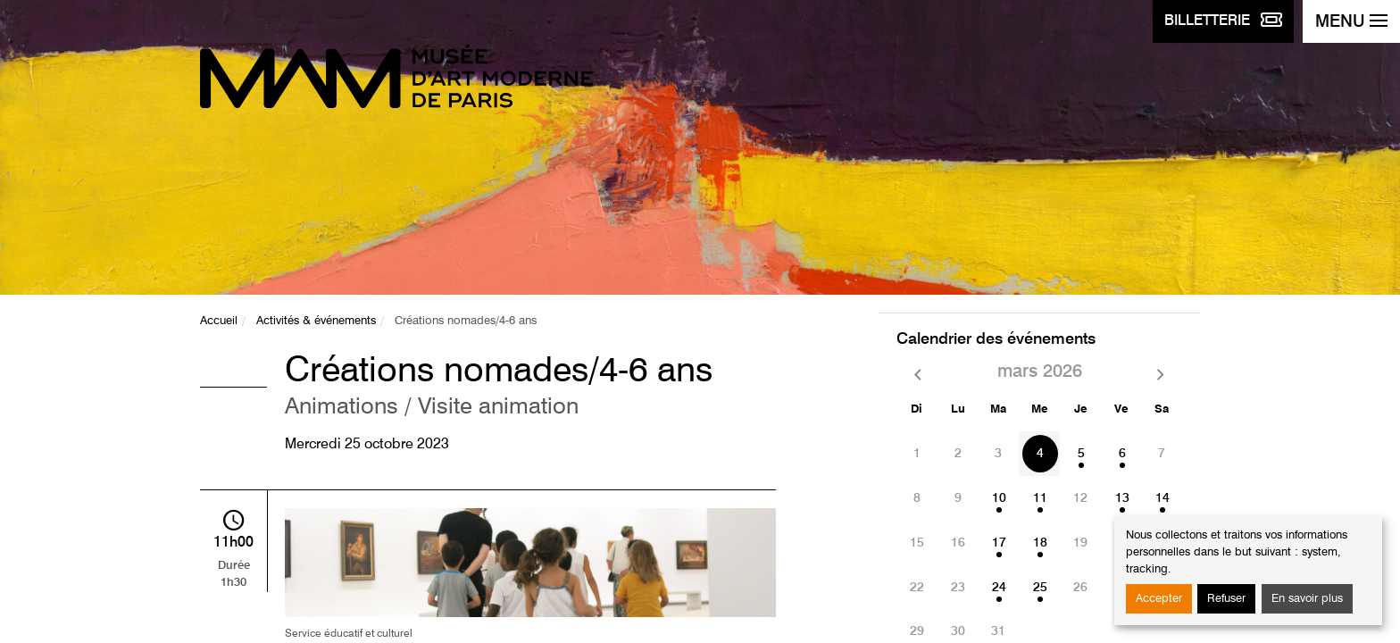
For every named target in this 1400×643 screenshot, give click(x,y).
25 (1040, 587)
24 (999, 587)
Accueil (219, 321)
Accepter (1159, 599)
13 (1122, 498)
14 (1162, 498)
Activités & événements (316, 321)
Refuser (1226, 599)
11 (1040, 498)
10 (999, 498)
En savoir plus (1307, 599)
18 (1040, 543)
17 (999, 543)
